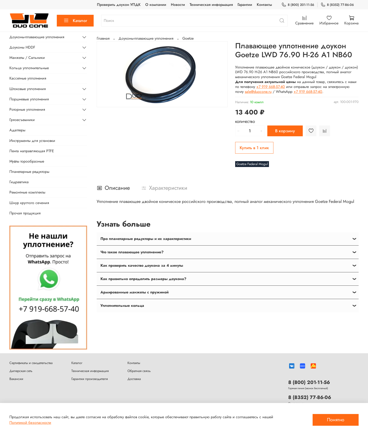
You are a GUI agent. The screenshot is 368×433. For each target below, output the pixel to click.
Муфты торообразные (26, 161)
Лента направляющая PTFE (31, 151)
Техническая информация (211, 4)
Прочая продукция (25, 213)
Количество (245, 122)
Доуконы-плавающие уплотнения (146, 38)
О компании (155, 4)
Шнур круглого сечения (29, 202)
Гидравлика (19, 182)
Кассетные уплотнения (27, 78)
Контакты (264, 4)
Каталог (75, 21)
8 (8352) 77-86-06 (337, 4)
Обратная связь (139, 370)
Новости (178, 4)
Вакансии (16, 378)
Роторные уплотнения (27, 109)
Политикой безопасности (30, 422)
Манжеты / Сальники (27, 57)
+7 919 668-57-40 (270, 86)
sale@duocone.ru (258, 91)
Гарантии (245, 4)
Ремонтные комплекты (27, 192)
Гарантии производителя (89, 378)
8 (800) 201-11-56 (297, 4)
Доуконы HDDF (22, 47)
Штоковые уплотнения (27, 88)
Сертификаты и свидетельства (31, 363)
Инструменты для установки (32, 140)
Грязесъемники (22, 119)
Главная (103, 38)
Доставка (134, 378)
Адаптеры (17, 130)
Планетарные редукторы (29, 171)
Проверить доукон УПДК (119, 4)
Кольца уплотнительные (29, 68)
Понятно (335, 419)
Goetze (188, 38)
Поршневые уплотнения (29, 99)
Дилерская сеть (20, 370)
